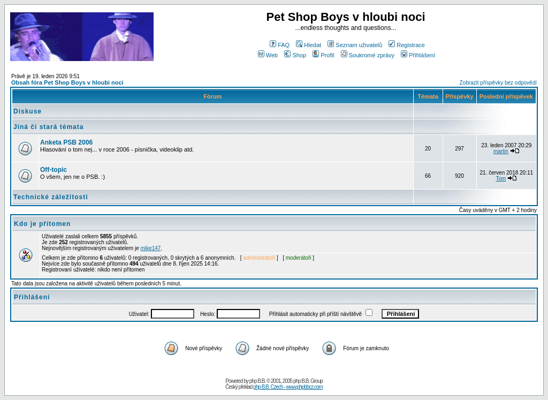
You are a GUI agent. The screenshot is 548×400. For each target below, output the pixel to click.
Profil (323, 55)
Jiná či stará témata (48, 127)
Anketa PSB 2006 (66, 142)
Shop (295, 55)
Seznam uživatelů (355, 45)
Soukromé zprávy (368, 55)
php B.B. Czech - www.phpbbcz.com (288, 387)
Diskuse (27, 111)
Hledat (308, 45)
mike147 (151, 248)
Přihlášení (418, 55)
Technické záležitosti (50, 197)
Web (268, 55)
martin (500, 151)
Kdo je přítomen (42, 224)
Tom (501, 179)
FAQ (280, 45)
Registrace (407, 45)
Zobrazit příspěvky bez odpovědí (498, 83)
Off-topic (53, 169)
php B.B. (257, 381)
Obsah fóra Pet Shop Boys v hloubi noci (67, 82)
